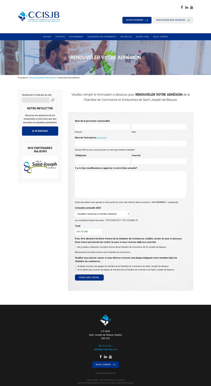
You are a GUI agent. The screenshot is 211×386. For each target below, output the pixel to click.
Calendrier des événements (102, 37)
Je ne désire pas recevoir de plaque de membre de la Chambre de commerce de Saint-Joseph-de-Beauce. (126, 269)
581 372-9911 (106, 346)
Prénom (78, 132)
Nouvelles (126, 37)
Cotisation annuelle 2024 (88, 208)
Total (77, 226)
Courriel (136, 155)
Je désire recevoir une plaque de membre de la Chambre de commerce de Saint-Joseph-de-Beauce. (123, 266)
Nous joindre (160, 37)
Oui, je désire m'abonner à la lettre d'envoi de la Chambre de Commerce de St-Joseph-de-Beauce (121, 247)
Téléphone (80, 155)
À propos (60, 37)
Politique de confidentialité (105, 373)
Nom (134, 132)
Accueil (47, 37)
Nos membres (76, 37)
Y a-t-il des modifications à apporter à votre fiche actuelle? (106, 168)
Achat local (142, 37)
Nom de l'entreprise (91, 137)
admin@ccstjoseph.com (105, 349)
